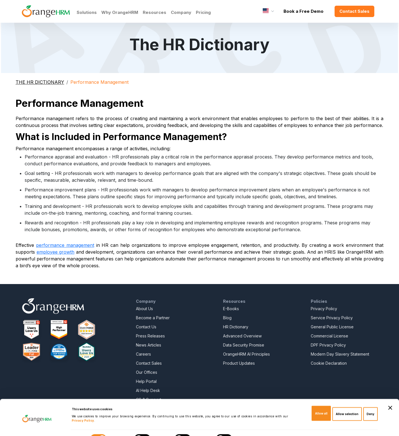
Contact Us (146, 326)
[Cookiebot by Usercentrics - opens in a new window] (37, 426)
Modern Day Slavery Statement (340, 354)
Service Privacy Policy (332, 317)
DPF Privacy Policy (328, 345)
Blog (227, 317)
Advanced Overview (242, 335)
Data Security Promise (243, 345)
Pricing (203, 12)
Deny (370, 400)
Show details (249, 426)
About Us (144, 308)
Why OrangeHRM (119, 12)
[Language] (268, 11)
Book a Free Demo (304, 11)
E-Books (231, 308)
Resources (154, 12)
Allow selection (347, 400)
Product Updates (239, 363)
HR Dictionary (235, 326)
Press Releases (150, 335)
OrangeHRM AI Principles (246, 354)
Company (181, 12)
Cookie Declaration (329, 363)
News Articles (148, 345)
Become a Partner (153, 317)
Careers (143, 354)
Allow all (321, 399)
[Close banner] (390, 394)
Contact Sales (354, 11)
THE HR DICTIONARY (40, 82)
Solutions (87, 12)
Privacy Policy (324, 308)
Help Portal (146, 381)
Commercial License (329, 335)
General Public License (332, 326)
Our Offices (146, 372)
